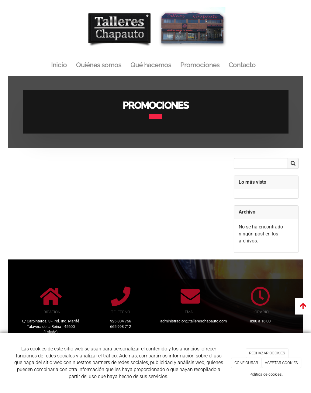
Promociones (199, 65)
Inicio (59, 65)
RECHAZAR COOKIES (267, 353)
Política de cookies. (266, 374)
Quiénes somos (98, 65)
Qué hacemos (150, 65)
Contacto (242, 65)
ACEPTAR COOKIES (281, 362)
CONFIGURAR (246, 362)
